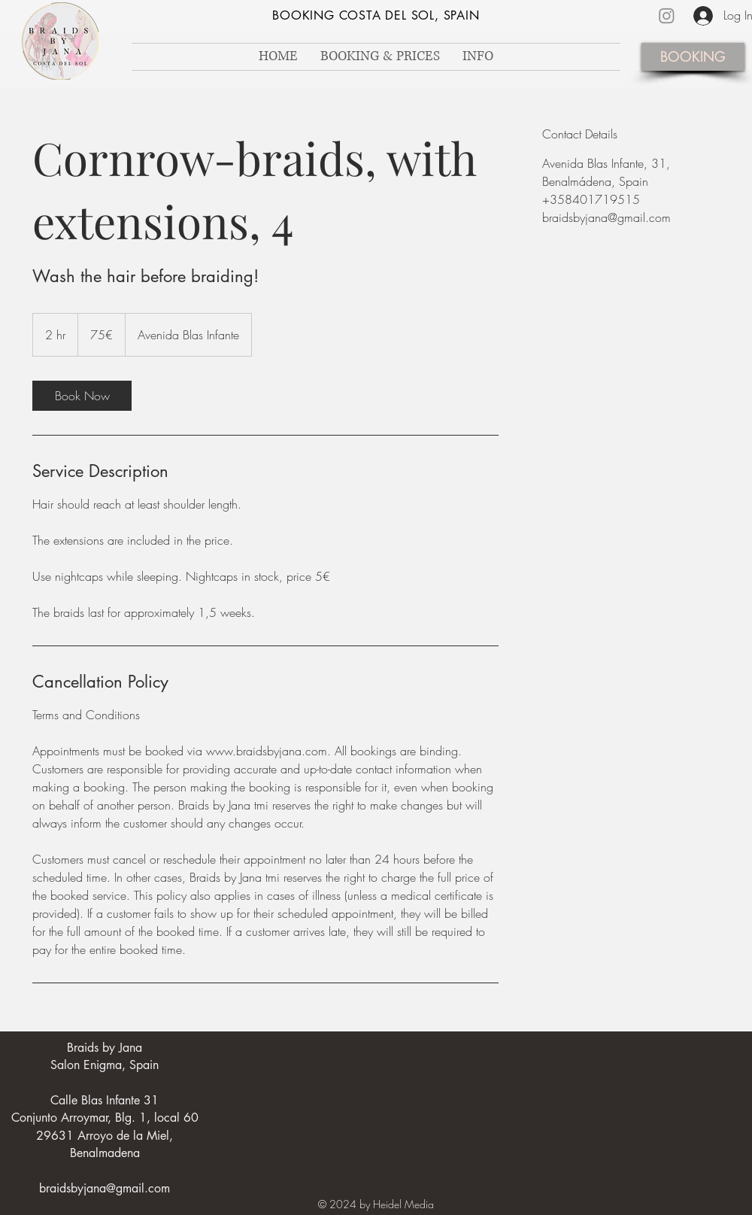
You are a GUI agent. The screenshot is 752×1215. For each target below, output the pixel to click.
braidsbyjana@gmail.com (104, 1188)
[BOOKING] (692, 57)
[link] (82, 396)
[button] (478, 57)
